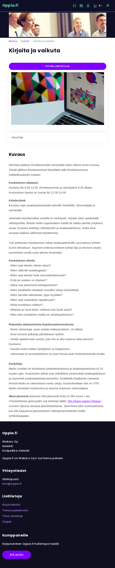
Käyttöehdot (11, 505)
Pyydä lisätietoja (57, 66)
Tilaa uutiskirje (12, 516)
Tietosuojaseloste (15, 510)
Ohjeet (7, 522)
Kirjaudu (16, 555)
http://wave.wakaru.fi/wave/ (84, 401)
